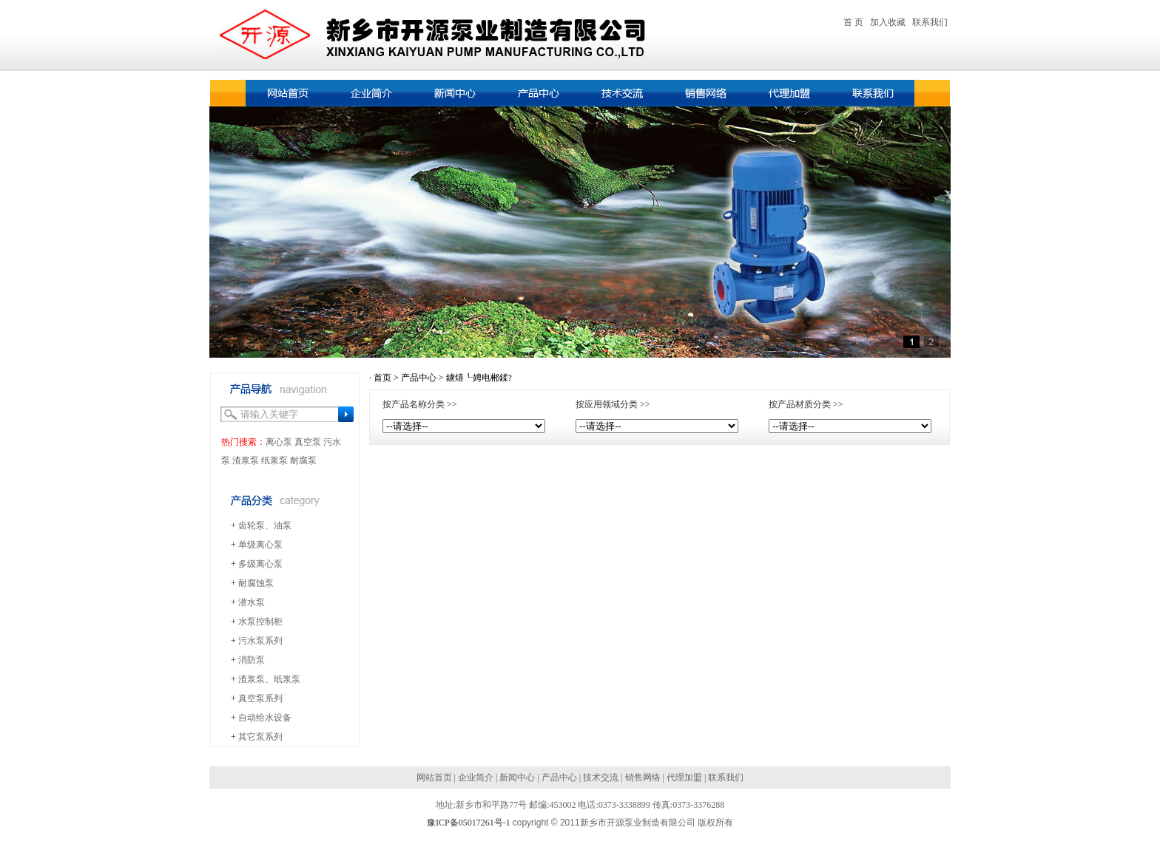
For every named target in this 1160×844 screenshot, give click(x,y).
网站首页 (434, 777)
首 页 (853, 22)
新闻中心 (517, 777)
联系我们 (930, 22)
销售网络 (643, 777)
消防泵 (251, 660)
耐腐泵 (303, 460)
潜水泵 (251, 602)
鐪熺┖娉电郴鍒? (479, 377)
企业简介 (475, 777)
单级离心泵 (260, 545)
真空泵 (307, 442)
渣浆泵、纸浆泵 (269, 679)
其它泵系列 (260, 737)
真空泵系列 (260, 698)
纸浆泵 (274, 460)
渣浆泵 (245, 460)
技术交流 (600, 777)
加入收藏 (888, 22)
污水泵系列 (260, 641)
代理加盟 (684, 777)
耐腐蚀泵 (256, 583)
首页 (382, 377)
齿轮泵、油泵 (264, 525)
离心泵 (279, 442)
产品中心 (418, 377)
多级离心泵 (260, 564)
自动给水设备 (264, 717)
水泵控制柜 (260, 621)
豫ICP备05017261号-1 (468, 822)
